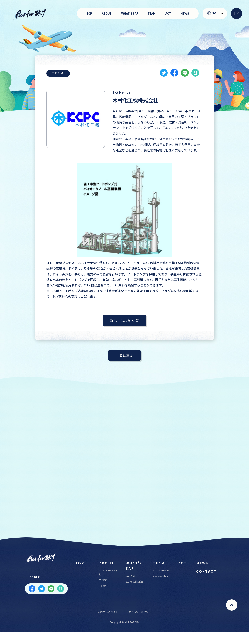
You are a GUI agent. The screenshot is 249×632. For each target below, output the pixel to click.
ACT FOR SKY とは (108, 572)
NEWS (185, 13)
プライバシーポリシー (138, 612)
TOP (89, 13)
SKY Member (160, 576)
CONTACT (206, 571)
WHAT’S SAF (129, 13)
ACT (168, 13)
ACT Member (161, 570)
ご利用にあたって (108, 612)
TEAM (152, 13)
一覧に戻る (124, 355)
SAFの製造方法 (134, 581)
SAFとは (130, 576)
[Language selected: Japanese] (215, 13)
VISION (103, 580)
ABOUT (106, 13)
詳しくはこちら (124, 320)
